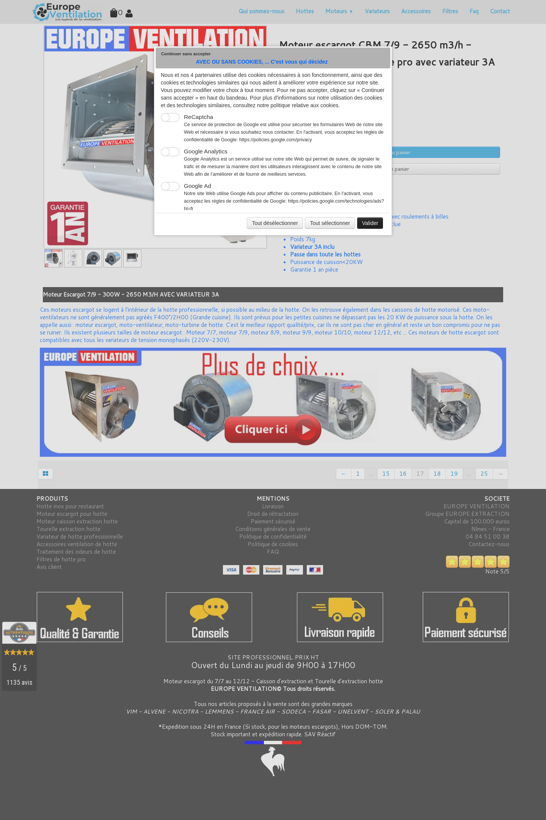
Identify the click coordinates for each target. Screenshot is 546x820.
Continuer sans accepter (186, 54)
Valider (370, 223)
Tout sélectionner (330, 223)
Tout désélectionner (275, 223)
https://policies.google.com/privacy (275, 139)
